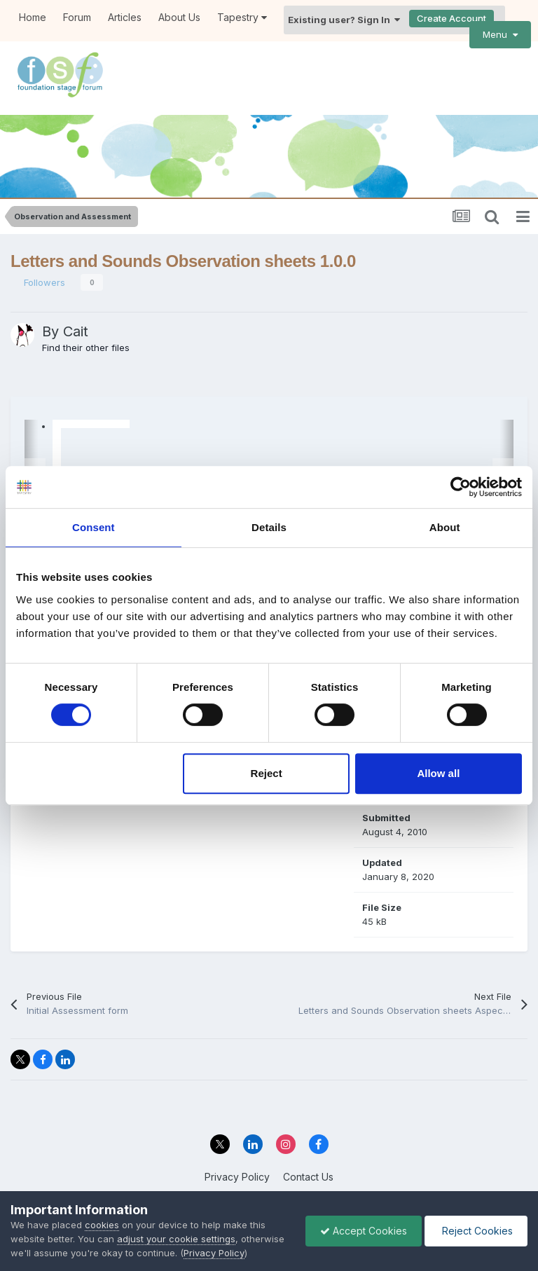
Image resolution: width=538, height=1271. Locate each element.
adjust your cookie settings (176, 1238)
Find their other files (86, 347)
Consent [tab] (93, 527)
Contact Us (308, 1177)
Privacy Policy (237, 1177)
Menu (500, 34)
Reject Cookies (476, 1231)
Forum (77, 17)
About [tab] (444, 527)
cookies (102, 1224)
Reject (266, 773)
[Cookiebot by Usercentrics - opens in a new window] (460, 486)
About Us (179, 17)
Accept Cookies (363, 1231)
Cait (75, 331)
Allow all (438, 773)
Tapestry (242, 17)
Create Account (451, 18)
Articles (125, 17)
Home (32, 17)
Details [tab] (269, 527)
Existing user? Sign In (344, 19)
